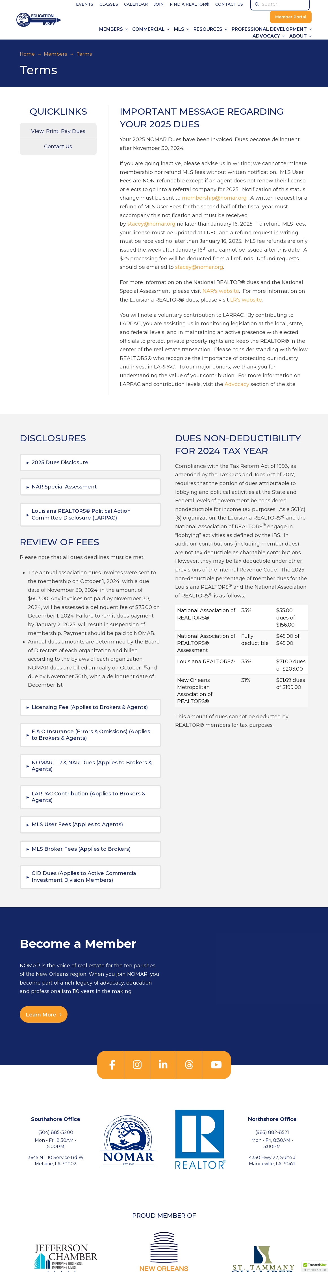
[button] (90, 462)
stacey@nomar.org (151, 224)
